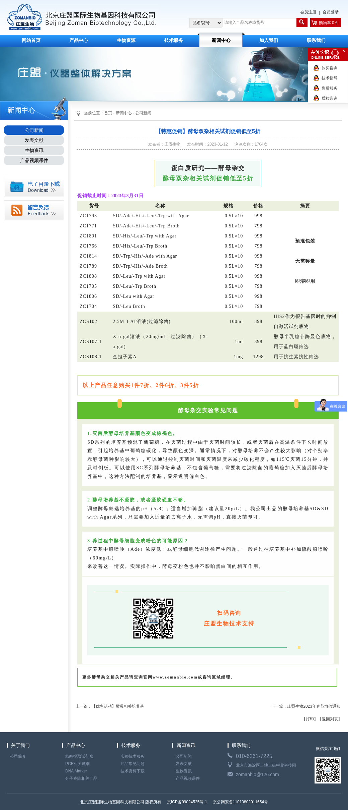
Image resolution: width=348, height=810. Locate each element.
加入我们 (268, 40)
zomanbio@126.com (257, 774)
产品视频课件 (34, 160)
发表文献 (34, 140)
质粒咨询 (330, 98)
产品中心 (78, 40)
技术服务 (173, 40)
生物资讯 (34, 150)
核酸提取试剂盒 (79, 756)
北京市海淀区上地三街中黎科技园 (266, 765)
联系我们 (316, 40)
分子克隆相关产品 (81, 778)
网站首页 (31, 40)
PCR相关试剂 (77, 763)
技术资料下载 (132, 771)
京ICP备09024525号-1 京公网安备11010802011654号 (217, 802)
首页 (108, 113)
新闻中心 (221, 40)
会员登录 (331, 12)
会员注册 (308, 12)
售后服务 (330, 88)
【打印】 (310, 719)
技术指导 (330, 78)
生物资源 (126, 40)
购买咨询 (330, 68)
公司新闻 (34, 130)
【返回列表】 (330, 719)
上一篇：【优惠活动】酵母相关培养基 (110, 706)
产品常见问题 (132, 763)
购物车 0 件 (329, 22)
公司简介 (18, 756)
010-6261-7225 (254, 756)
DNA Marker (76, 771)
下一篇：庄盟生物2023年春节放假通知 (305, 706)
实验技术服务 (132, 756)
